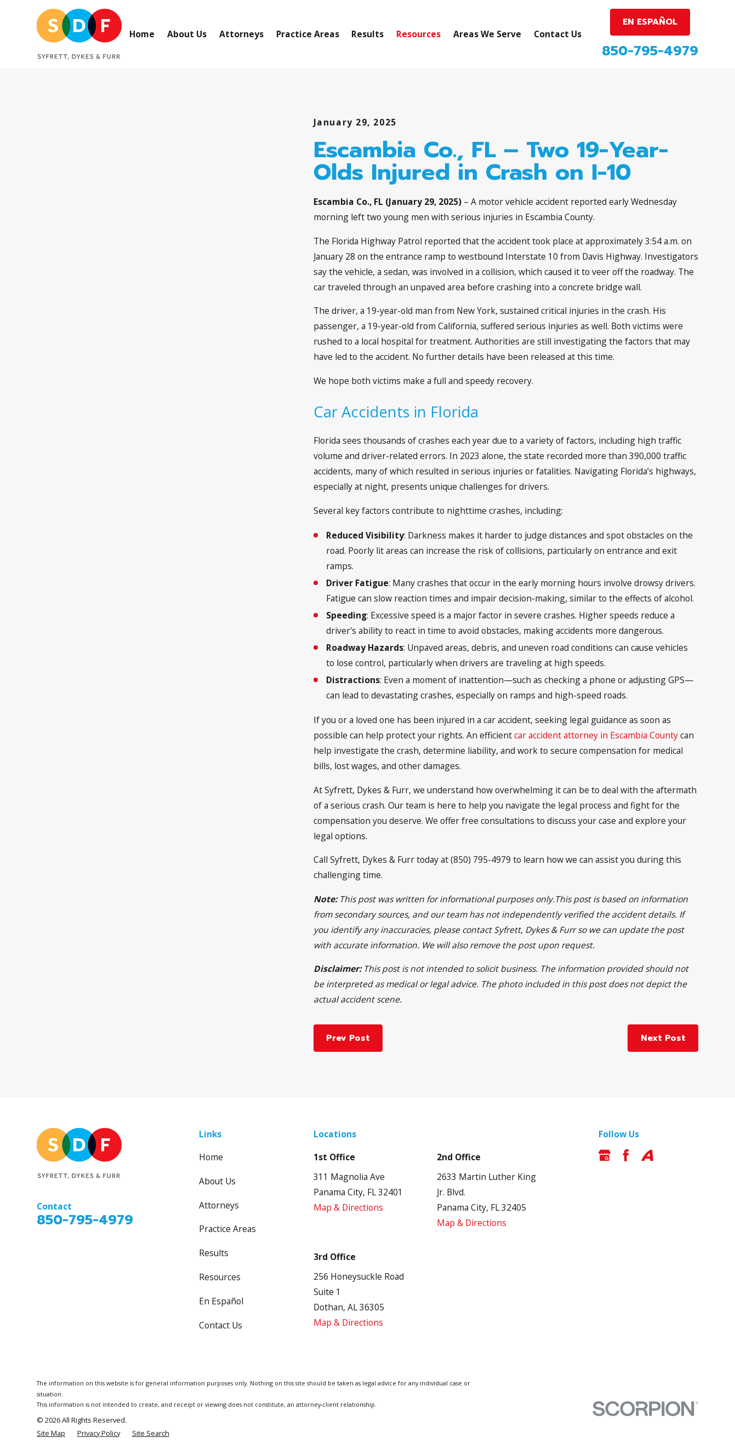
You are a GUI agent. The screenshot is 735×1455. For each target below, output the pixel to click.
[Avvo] (647, 1155)
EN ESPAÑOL (650, 21)
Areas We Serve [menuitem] (487, 34)
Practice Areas (227, 1229)
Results (214, 1253)
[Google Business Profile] (605, 1155)
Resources (220, 1277)
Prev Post (348, 1038)
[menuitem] (51, 1433)
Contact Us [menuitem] (558, 34)
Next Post (663, 1038)
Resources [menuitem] (418, 34)
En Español (221, 1301)
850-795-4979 (650, 51)
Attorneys (219, 1205)
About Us (217, 1181)
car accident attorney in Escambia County (596, 735)
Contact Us (220, 1325)
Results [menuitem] (367, 34)
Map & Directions (348, 1207)
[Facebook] (626, 1155)
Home (211, 1157)
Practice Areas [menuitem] (307, 34)
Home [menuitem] (142, 34)
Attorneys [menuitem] (241, 34)
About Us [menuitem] (187, 34)
